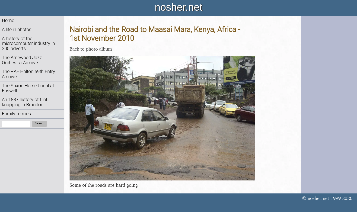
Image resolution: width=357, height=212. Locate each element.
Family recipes (16, 113)
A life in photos (16, 29)
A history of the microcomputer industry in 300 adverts (28, 43)
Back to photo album (91, 49)
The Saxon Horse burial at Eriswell (28, 88)
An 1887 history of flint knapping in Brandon (24, 102)
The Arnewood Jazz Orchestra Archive (22, 60)
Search (39, 123)
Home (8, 20)
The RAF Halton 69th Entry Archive (28, 74)
